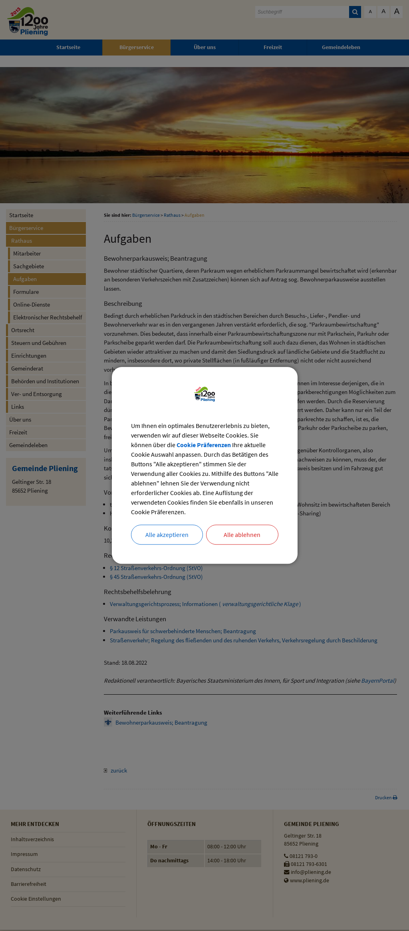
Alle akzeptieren (167, 535)
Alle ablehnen (242, 535)
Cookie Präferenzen (204, 445)
